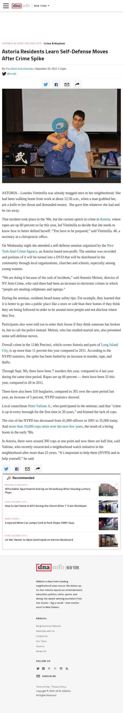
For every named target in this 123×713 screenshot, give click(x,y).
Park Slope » (12, 519)
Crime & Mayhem (54, 43)
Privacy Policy (59, 686)
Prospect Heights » (16, 485)
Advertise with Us (45, 631)
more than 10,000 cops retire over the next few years (46, 426)
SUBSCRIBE (46, 676)
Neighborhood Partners (48, 626)
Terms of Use (43, 686)
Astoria (105, 219)
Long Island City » (16, 502)
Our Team (41, 641)
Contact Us (41, 636)
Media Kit (41, 651)
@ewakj (11, 73)
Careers (40, 646)
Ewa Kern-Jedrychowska (19, 68)
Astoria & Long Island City (22, 43)
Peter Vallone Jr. (39, 406)
